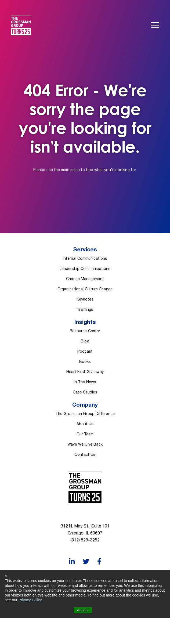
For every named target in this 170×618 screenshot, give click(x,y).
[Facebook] (99, 561)
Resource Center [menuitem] (85, 331)
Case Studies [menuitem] (85, 392)
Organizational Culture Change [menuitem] (85, 289)
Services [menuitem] (85, 249)
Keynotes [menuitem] (85, 299)
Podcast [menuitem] (85, 351)
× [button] (6, 576)
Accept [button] (83, 610)
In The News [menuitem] (85, 382)
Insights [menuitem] (85, 322)
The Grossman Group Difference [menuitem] (85, 414)
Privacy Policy (30, 600)
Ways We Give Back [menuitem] (85, 444)
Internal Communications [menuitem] (85, 259)
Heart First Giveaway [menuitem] (85, 372)
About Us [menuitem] (85, 424)
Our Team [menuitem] (85, 434)
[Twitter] (86, 561)
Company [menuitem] (85, 405)
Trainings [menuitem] (85, 310)
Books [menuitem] (85, 362)
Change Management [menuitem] (85, 279)
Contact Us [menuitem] (85, 455)
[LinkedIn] (72, 561)
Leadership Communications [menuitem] (85, 269)
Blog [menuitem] (85, 341)
